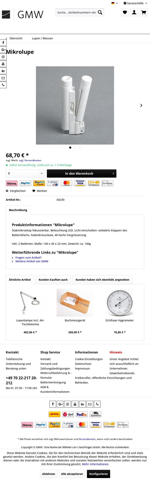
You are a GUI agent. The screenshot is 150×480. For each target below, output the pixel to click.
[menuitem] (79, 12)
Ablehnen (48, 474)
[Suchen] (100, 12)
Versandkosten (87, 439)
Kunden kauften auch (53, 279)
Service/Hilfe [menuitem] (134, 3)
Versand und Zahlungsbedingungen (55, 366)
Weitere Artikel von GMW (30, 261)
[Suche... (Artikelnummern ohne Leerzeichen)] (79, 12)
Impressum (82, 368)
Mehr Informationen (95, 464)
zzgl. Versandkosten (30, 160)
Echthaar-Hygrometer (120, 320)
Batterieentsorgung (53, 382)
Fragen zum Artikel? (26, 257)
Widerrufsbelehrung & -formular (56, 375)
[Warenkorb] (144, 12)
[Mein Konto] (134, 12)
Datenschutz (83, 364)
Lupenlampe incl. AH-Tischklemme (30, 322)
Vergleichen (16, 191)
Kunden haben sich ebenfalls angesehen (102, 279)
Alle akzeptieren (72, 474)
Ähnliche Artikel (20, 279)
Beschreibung (18, 210)
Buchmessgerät (75, 320)
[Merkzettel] (125, 12)
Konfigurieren (98, 474)
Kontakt (45, 359)
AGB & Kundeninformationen (55, 389)
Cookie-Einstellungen (89, 359)
